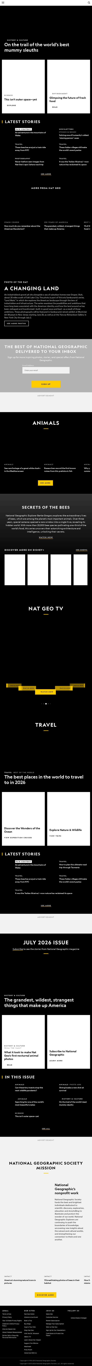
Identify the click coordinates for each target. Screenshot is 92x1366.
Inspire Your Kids (30, 1327)
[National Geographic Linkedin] (81, 1314)
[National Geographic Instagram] (68, 1314)
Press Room (28, 1350)
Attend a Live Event (31, 1317)
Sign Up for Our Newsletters (55, 1330)
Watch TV (27, 1337)
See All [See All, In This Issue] (46, 1128)
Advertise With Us (30, 1353)
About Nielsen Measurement (12, 1332)
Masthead (27, 1346)
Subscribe (18, 949)
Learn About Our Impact (32, 1340)
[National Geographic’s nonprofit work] (46, 1211)
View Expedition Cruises (18, 838)
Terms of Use (6, 1314)
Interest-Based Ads (8, 1329)
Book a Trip (28, 1320)
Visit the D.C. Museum (31, 1333)
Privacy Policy (7, 1317)
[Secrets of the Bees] (38, 569)
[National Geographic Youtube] (78, 1314)
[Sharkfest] (15, 569)
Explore (10, 105)
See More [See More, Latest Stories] (46, 174)
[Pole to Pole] (61, 569)
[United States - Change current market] (77, 1318)
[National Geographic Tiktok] (85, 1314)
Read (53, 107)
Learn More (56, 1061)
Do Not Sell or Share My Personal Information (10, 1336)
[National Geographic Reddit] (88, 1314)
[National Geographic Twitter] (75, 1314)
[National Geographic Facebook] (71, 1314)
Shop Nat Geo (29, 1330)
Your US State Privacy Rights (12, 1320)
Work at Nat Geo (52, 1327)
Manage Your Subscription (55, 1324)
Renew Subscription (53, 1320)
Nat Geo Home (29, 1314)
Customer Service (52, 1317)
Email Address (28, 365)
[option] (23, 212)
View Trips (55, 836)
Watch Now (46, 537)
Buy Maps (27, 1324)
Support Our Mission (31, 1343)
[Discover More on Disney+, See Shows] (46, 550)
